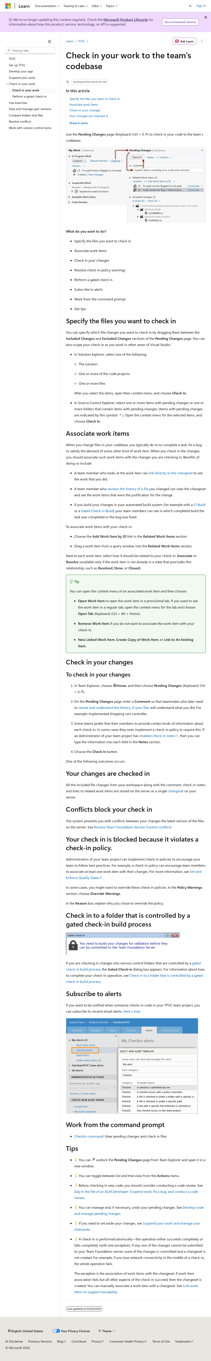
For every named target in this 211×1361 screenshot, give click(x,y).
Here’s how (131, 1011)
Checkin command (88, 1136)
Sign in (201, 6)
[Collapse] (49, 41)
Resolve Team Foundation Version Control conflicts (133, 827)
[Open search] (190, 6)
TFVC (81, 41)
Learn (69, 41)
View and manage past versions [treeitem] (30, 109)
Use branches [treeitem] (18, 103)
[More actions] (202, 41)
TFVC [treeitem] (12, 59)
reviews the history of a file (127, 488)
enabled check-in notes (157, 735)
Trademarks (182, 1341)
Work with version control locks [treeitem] (30, 128)
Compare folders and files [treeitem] (26, 115)
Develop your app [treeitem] (21, 71)
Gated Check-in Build (97, 510)
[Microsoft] (8, 6)
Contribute (79, 1341)
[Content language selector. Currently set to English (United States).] (25, 1331)
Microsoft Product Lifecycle (125, 19)
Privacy (96, 1341)
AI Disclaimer (14, 1341)
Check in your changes (84, 110)
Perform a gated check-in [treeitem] (29, 96)
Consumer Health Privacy (127, 1341)
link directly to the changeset (171, 473)
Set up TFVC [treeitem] (17, 65)
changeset (175, 791)
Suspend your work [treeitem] (22, 77)
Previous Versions (40, 1341)
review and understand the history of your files (113, 707)
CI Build (199, 504)
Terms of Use (161, 1341)
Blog (60, 1341)
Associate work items (83, 104)
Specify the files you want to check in (94, 99)
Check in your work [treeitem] (25, 90)
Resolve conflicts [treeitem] (20, 121)
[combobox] (30, 50)
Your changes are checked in (88, 116)
